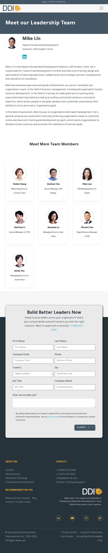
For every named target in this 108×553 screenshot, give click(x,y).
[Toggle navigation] (101, 8)
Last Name (61, 341)
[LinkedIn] (58, 518)
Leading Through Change (18, 502)
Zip (56, 368)
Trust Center (67, 536)
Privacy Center (69, 532)
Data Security (13, 474)
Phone (58, 354)
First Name (19, 341)
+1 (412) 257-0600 (66, 474)
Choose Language (57, 2)
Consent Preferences (91, 532)
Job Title (17, 381)
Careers (10, 470)
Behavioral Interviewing (17, 498)
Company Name (63, 381)
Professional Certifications (20, 482)
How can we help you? (25, 395)
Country (17, 368)
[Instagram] (86, 518)
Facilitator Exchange (16, 478)
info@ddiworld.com (66, 478)
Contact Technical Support (70, 482)
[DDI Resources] (100, 518)
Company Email (21, 354)
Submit (85, 427)
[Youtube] (72, 518)
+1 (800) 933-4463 (66, 470)
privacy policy (53, 417)
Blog (34, 498)
